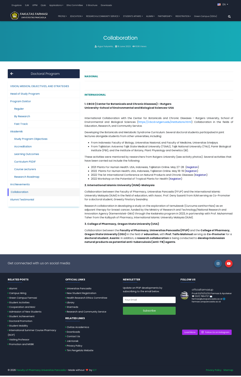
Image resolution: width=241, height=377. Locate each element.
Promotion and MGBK (21, 345)
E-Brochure (91, 6)
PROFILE (61, 16)
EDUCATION (75, 16)
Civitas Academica (78, 328)
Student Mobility (18, 327)
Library (70, 303)
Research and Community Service (86, 313)
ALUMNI (149, 16)
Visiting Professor (19, 340)
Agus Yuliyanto (105, 47)
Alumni (13, 289)
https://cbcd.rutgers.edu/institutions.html (164, 123)
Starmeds (72, 308)
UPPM (34, 6)
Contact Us (73, 337)
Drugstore (17, 6)
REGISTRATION (182, 16)
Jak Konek (72, 342)
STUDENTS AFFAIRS (132, 16)
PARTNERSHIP (164, 16)
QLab (43, 6)
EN (221, 5)
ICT (95, 371)
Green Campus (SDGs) (205, 16)
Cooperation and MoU (22, 308)
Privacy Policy (74, 347)
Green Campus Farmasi (23, 299)
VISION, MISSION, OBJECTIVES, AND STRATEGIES (39, 87)
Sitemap (228, 371)
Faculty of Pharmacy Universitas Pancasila (41, 371)
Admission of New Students (25, 313)
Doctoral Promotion (20, 322)
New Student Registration (81, 294)
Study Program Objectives (30, 140)
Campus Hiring (17, 294)
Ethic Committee (75, 6)
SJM (27, 6)
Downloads (106, 6)
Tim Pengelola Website (80, 351)
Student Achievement (22, 317)
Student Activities (19, 303)
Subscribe (149, 312)
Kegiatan (175, 180)
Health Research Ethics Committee (87, 299)
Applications (55, 6)
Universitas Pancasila (79, 289)
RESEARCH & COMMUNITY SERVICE (102, 16)
